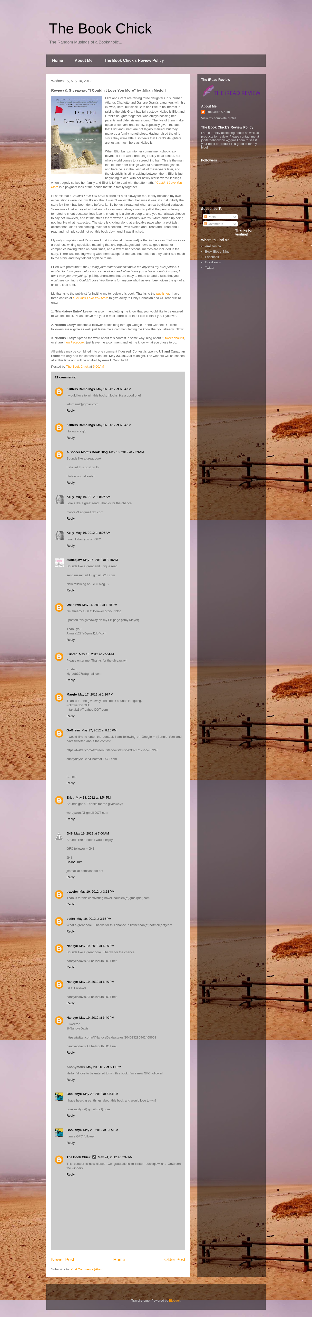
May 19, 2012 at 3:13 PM (96, 891)
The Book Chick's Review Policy (134, 60)
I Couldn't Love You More (90, 298)
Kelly (70, 497)
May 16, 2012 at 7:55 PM (96, 654)
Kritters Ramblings (81, 389)
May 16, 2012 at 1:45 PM (99, 605)
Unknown (74, 605)
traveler (72, 891)
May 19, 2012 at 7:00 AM (91, 833)
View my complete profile (218, 118)
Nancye (72, 946)
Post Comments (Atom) (87, 1269)
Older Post (174, 1259)
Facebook (212, 257)
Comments (213, 224)
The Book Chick (100, 28)
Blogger (174, 1300)
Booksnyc (74, 1094)
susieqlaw (74, 560)
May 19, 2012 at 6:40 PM (96, 982)
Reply (71, 410)
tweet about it (174, 338)
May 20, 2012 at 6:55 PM (100, 1130)
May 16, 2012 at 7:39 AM (126, 452)
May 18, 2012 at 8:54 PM (93, 797)
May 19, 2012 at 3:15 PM (94, 919)
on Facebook (75, 342)
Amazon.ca (213, 246)
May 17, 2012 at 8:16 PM (99, 730)
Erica (70, 797)
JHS (70, 833)
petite (71, 919)
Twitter (209, 267)
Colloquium (74, 862)
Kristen (72, 654)
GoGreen (73, 730)
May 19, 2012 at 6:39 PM (96, 946)
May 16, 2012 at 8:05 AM (93, 497)
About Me (83, 60)
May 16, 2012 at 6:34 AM (113, 389)
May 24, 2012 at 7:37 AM (115, 1157)
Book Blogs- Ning (217, 251)
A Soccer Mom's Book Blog (87, 452)
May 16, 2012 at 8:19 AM (100, 560)
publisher (162, 293)
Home (57, 60)
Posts (210, 217)
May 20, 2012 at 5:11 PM (103, 1067)
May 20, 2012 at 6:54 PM (100, 1094)
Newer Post (62, 1259)
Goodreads (213, 262)
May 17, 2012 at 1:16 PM (95, 694)
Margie (72, 694)
